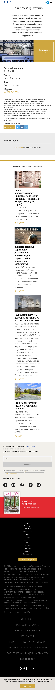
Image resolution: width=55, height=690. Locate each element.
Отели (27, 545)
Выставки (27, 540)
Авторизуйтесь (18, 147)
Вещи (27, 534)
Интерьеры (27, 526)
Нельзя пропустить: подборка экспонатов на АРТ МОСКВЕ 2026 (27, 317)
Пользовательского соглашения (14, 471)
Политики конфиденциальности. (40, 681)
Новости (27, 523)
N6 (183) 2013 (11, 92)
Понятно (27, 686)
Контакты (27, 636)
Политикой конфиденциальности (34, 471)
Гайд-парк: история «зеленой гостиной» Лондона (26, 405)
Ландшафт (27, 529)
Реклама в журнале (27, 630)
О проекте (27, 619)
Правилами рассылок (11, 473)
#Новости (20, 223)
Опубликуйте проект (27, 560)
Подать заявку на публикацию (27, 642)
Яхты (27, 543)
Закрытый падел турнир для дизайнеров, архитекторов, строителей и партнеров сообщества (24, 255)
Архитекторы (27, 531)
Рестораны (27, 548)
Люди (28, 537)
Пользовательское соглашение (27, 647)
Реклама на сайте (27, 624)
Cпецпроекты (27, 554)
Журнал (27, 551)
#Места (18, 436)
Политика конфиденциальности (28, 653)
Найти (45, 3)
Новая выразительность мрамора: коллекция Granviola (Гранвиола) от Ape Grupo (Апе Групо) (27, 197)
